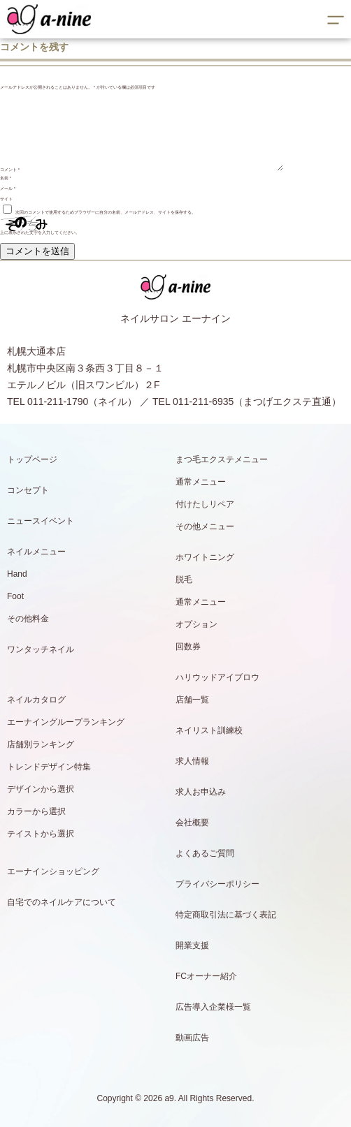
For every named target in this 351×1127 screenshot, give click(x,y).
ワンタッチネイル (40, 649)
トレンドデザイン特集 (49, 767)
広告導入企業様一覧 (213, 1007)
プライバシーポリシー (217, 884)
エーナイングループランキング (65, 722)
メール (7, 188)
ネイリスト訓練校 (209, 730)
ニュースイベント (40, 521)
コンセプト (28, 490)
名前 (5, 178)
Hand (17, 574)
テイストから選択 (40, 834)
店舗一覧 (192, 700)
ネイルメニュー (36, 552)
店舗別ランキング (40, 744)
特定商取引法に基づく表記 (226, 915)
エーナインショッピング (53, 871)
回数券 (188, 646)
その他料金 (28, 619)
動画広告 (192, 1038)
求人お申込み (201, 792)
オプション (196, 624)
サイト (6, 199)
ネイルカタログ (36, 700)
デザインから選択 (40, 789)
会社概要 (192, 822)
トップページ (32, 459)
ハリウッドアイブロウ (217, 677)
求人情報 (192, 761)
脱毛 (184, 579)
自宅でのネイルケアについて (61, 902)
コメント (10, 170)
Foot (15, 596)
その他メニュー (205, 526)
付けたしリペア (205, 504)
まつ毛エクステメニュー (222, 459)
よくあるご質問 (205, 853)
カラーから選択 (36, 811)
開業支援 (192, 945)
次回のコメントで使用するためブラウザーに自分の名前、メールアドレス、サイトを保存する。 (105, 212)
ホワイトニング (205, 557)
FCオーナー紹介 (206, 976)
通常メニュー (201, 482)
